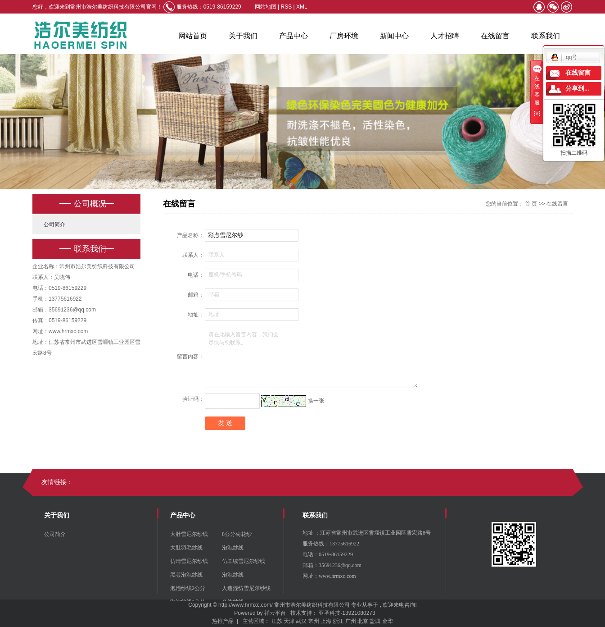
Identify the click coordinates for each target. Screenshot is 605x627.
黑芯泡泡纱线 (186, 575)
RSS (286, 7)
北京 (362, 621)
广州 (350, 621)
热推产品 (223, 621)
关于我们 (243, 36)
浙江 (338, 621)
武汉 (301, 621)
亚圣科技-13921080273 (347, 613)
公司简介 (54, 224)
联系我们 (545, 36)
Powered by (247, 613)
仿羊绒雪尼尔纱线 (243, 561)
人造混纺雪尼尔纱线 (246, 588)
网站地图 (266, 7)
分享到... (577, 88)
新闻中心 (394, 36)
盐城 (375, 621)
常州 (313, 621)
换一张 (316, 401)
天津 (289, 621)
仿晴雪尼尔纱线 (189, 561)
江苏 (276, 621)
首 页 (531, 204)
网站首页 (192, 36)
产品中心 (293, 36)
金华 (387, 621)
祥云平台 (275, 613)
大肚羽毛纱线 (186, 548)
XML (301, 7)
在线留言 (495, 36)
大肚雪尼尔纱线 (189, 534)
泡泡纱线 (233, 548)
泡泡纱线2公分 (187, 588)
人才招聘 (444, 36)
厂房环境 (344, 36)
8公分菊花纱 (237, 534)
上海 (326, 621)
